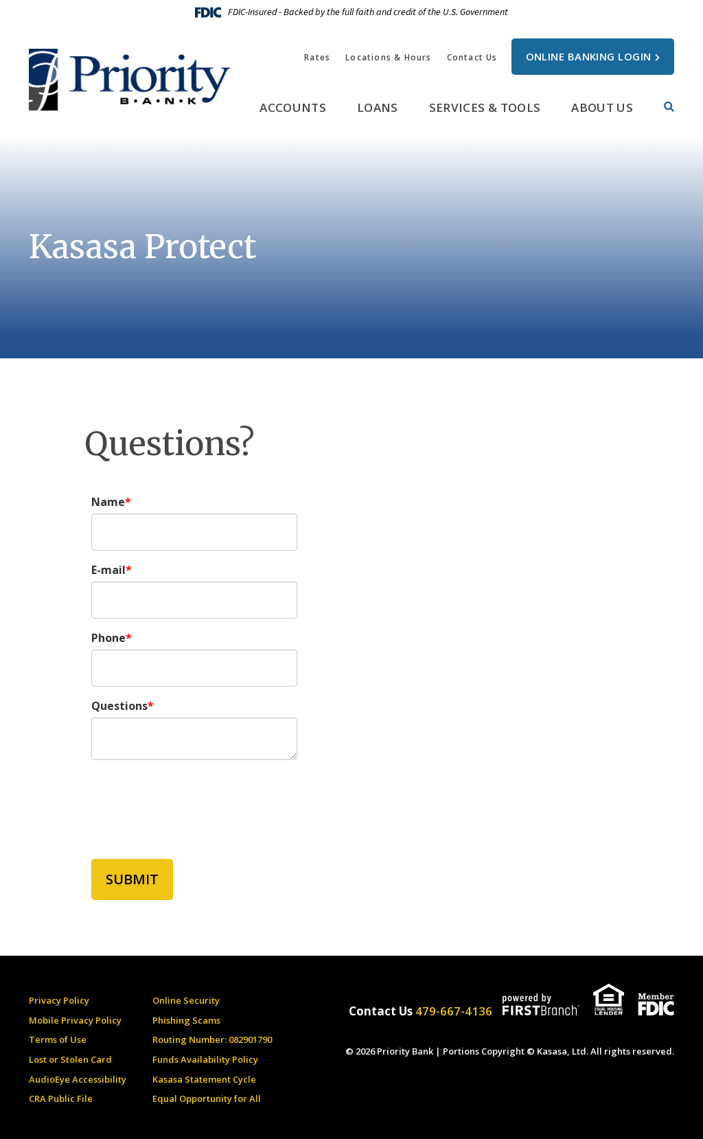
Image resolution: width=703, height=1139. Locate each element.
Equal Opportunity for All (206, 1098)
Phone (108, 637)
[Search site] (669, 107)
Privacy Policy (59, 1000)
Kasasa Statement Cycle (204, 1079)
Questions (119, 705)
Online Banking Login (589, 56)
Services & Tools (484, 107)
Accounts (293, 107)
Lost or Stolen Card (70, 1059)
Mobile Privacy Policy (75, 1020)
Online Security (186, 1000)
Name (108, 501)
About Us (602, 107)
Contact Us (472, 57)
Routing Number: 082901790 (212, 1039)
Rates (317, 57)
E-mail (108, 569)
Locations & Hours (388, 57)
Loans (377, 107)
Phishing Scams (186, 1020)
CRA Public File (61, 1098)
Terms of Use (58, 1039)
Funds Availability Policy (205, 1059)
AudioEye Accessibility (77, 1079)
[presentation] (195, 802)
